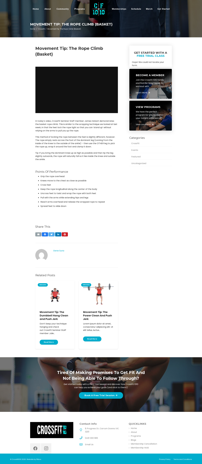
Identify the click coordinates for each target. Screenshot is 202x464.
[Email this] (38, 234)
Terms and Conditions (183, 459)
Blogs (133, 440)
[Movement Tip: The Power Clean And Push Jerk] (98, 294)
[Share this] (45, 234)
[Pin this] (65, 234)
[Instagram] (46, 448)
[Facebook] (35, 448)
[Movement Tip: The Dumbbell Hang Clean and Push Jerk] (55, 294)
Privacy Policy (164, 459)
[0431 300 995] (82, 438)
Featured (136, 156)
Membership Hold (140, 447)
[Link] (99, 9)
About (134, 432)
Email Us (89, 444)
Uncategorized (138, 163)
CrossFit (135, 143)
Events (134, 150)
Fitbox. (38, 459)
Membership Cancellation (144, 443)
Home (134, 428)
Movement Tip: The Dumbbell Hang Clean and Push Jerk (54, 315)
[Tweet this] (51, 234)
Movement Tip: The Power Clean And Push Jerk (97, 315)
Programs (136, 436)
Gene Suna (58, 250)
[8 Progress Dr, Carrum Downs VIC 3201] (82, 430)
